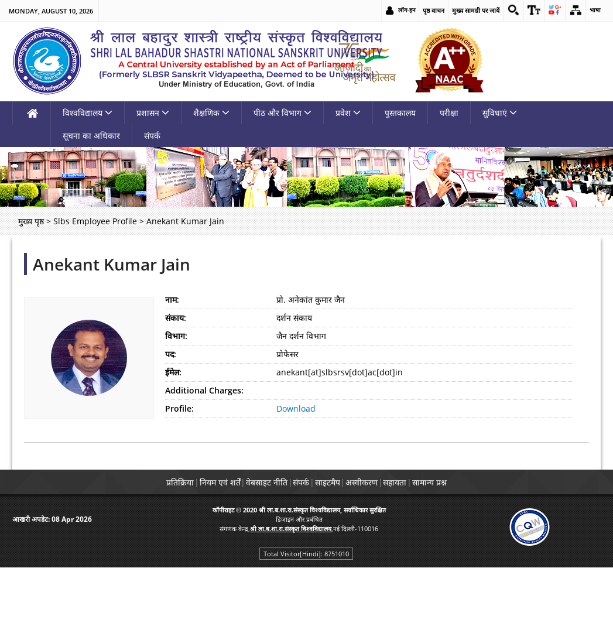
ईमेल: (173, 439)
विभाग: (176, 403)
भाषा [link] (595, 10)
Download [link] (296, 475)
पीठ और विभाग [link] (282, 180)
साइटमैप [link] (334, 549)
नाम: (172, 366)
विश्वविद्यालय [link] (87, 180)
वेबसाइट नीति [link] (247, 549)
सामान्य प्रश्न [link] (475, 549)
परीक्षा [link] (449, 180)
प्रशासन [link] (152, 180)
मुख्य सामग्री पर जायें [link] (466, 10)
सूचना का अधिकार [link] (91, 202)
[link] (505, 10)
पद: (170, 421)
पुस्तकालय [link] (400, 180)
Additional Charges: (204, 457)
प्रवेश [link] (348, 180)
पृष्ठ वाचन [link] (424, 10)
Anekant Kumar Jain (111, 331)
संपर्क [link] (152, 202)
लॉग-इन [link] (397, 10)
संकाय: (175, 385)
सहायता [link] (428, 549)
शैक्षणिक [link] (211, 180)
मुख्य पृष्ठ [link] (31, 288)
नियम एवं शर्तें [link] (186, 549)
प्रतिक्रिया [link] (134, 549)
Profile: (179, 475)
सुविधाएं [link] (499, 180)
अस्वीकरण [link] (381, 549)
